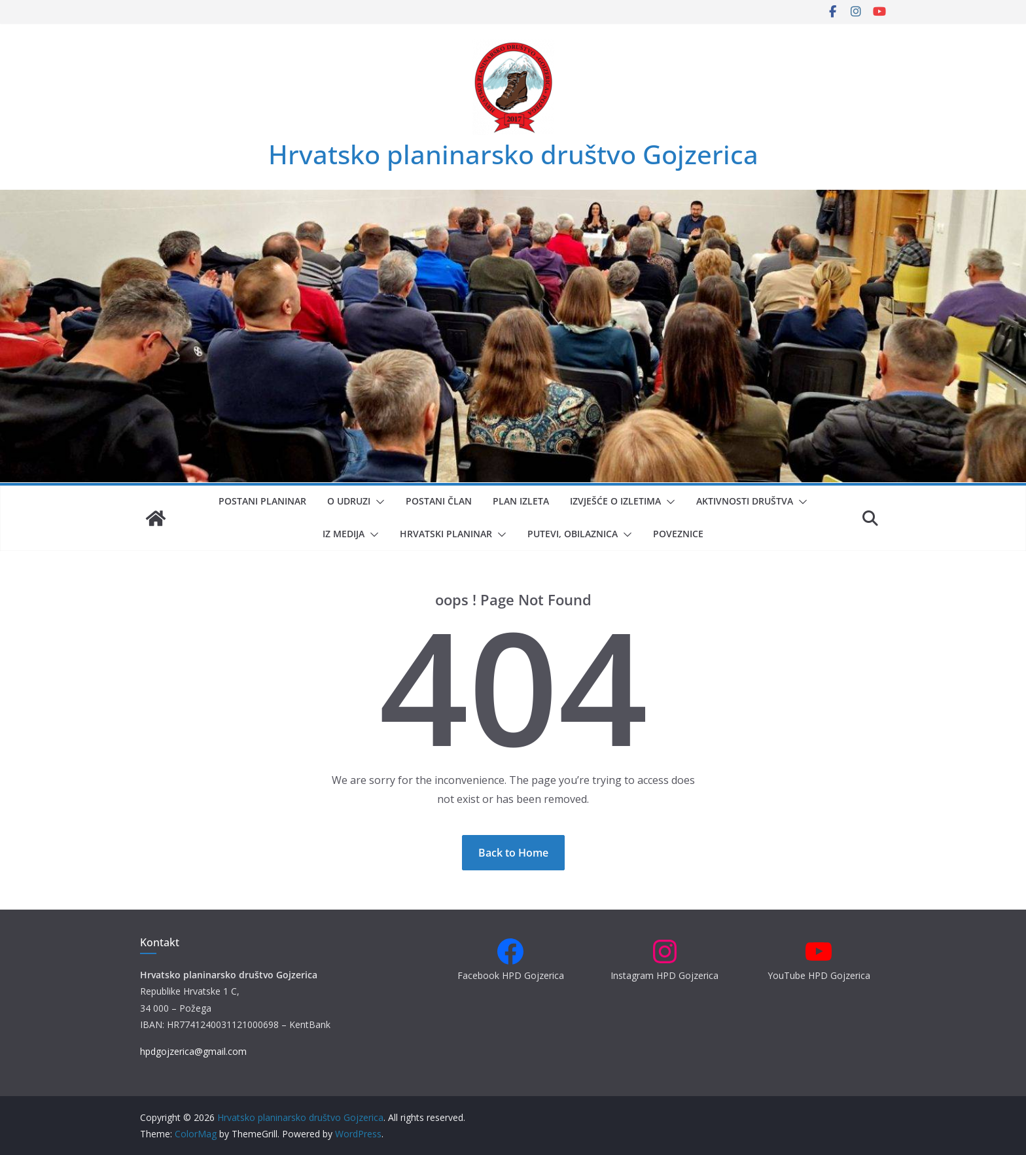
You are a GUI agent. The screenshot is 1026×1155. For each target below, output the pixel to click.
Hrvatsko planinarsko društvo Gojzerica (513, 154)
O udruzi (348, 501)
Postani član (439, 501)
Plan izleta (521, 501)
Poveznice (678, 533)
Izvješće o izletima (615, 501)
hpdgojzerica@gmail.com (193, 1051)
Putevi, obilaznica (572, 533)
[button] (377, 502)
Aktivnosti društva (744, 501)
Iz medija (343, 533)
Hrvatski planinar (446, 533)
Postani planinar (262, 501)
